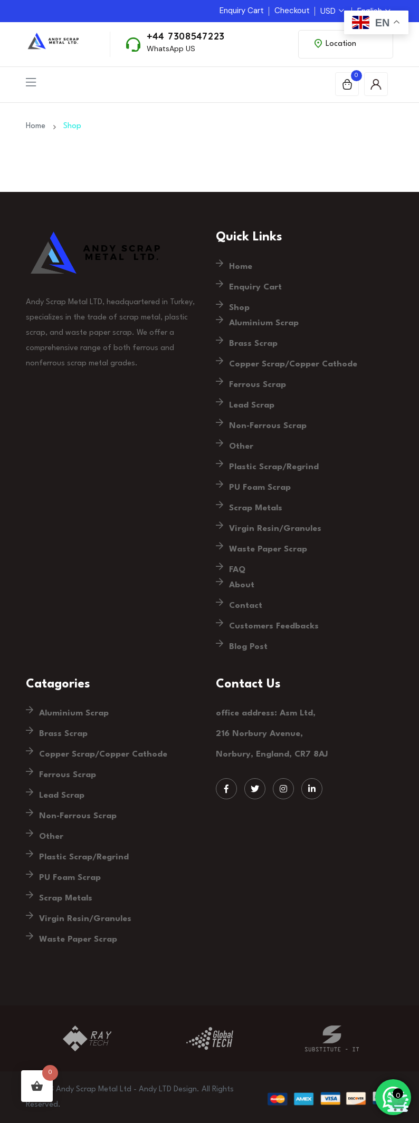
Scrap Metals (255, 508)
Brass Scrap (253, 344)
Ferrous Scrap (257, 385)
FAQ (237, 570)
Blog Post (248, 647)
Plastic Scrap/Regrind (274, 467)
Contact (245, 606)
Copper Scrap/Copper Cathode (293, 364)
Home (38, 126)
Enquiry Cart (242, 10)
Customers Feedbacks (274, 626)
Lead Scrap (251, 405)
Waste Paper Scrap (268, 549)
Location (335, 43)
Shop (239, 308)
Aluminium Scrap (264, 323)
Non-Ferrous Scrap (268, 426)
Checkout (292, 10)
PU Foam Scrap (260, 487)
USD (332, 11)
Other (241, 446)
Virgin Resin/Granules (275, 529)
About (241, 585)
